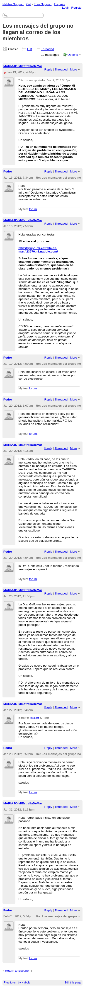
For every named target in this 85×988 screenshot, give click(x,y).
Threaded (47, 49)
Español (59, 4)
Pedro (7, 171)
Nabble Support (13, 4)
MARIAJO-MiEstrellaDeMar (22, 66)
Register (77, 7)
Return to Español (17, 970)
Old (28, 4)
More (73, 69)
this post (34, 717)
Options (72, 54)
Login (66, 7)
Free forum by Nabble (17, 982)
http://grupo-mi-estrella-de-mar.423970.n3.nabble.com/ (38, 249)
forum (33, 209)
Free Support (42, 4)
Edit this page (73, 982)
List (29, 49)
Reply (48, 69)
